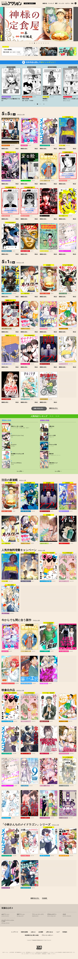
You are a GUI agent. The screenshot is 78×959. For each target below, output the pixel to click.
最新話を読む (5, 148)
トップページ (14, 932)
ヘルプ (57, 932)
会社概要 (40, 932)
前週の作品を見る (38, 408)
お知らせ (33, 932)
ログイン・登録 (69, 3)
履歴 (56, 3)
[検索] (75, 3)
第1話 (17, 148)
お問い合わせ (49, 932)
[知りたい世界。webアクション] (11, 5)
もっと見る (19, 471)
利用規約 (64, 932)
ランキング (51, 3)
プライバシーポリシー (47, 935)
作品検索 (44, 898)
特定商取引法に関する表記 (32, 935)
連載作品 (45, 3)
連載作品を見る (53, 408)
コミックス (61, 3)
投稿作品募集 (24, 932)
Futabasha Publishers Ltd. (37, 940)
